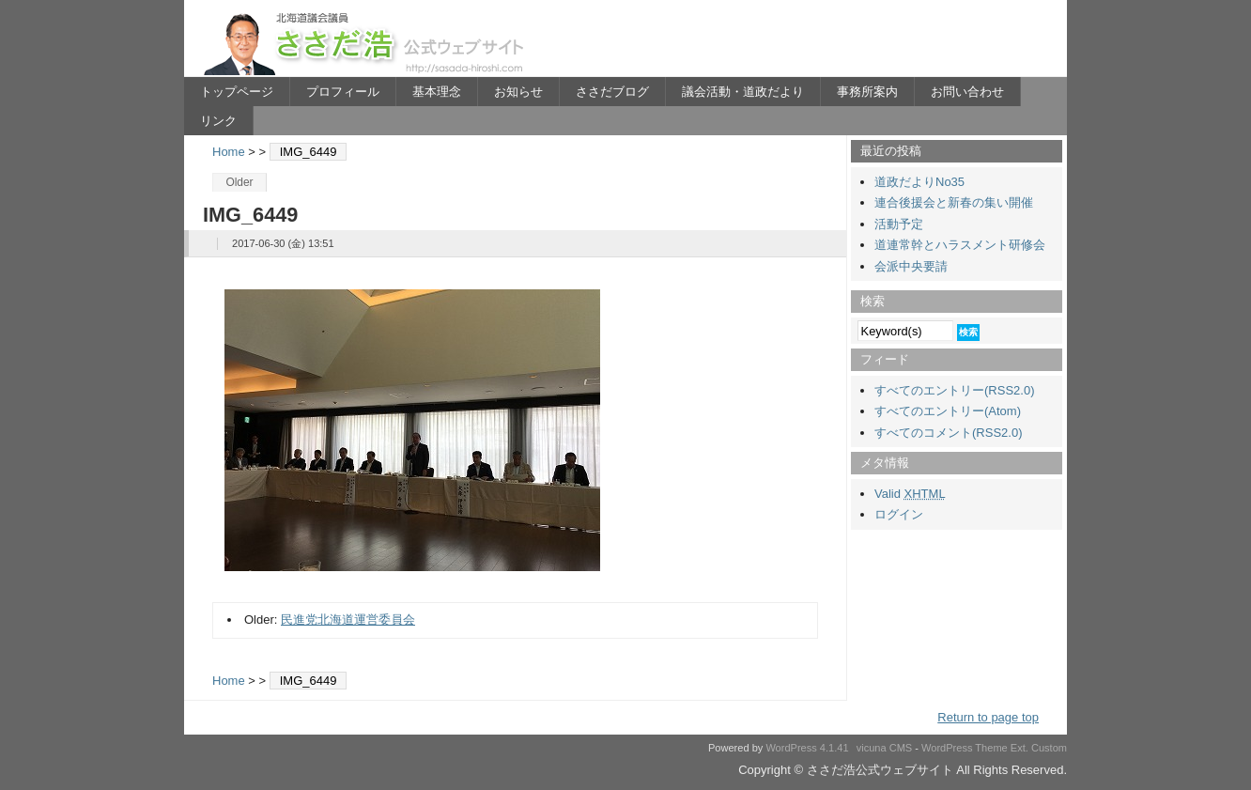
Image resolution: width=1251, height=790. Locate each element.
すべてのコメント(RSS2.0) (948, 433)
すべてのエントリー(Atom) (947, 411)
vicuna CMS (885, 747)
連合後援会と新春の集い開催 (953, 202)
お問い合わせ (967, 92)
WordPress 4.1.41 (806, 747)
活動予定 (898, 224)
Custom (1049, 747)
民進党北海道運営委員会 (348, 619)
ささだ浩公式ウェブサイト (367, 43)
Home (228, 152)
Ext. (1019, 747)
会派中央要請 (911, 266)
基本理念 (436, 92)
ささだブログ (612, 92)
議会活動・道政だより (743, 92)
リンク (218, 121)
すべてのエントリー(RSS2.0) (954, 390)
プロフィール (342, 92)
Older (239, 182)
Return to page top (988, 717)
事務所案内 (867, 92)
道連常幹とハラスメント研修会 (959, 245)
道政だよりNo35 (919, 182)
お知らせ (518, 92)
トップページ (236, 92)
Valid (910, 494)
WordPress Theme (964, 747)
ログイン (898, 514)
